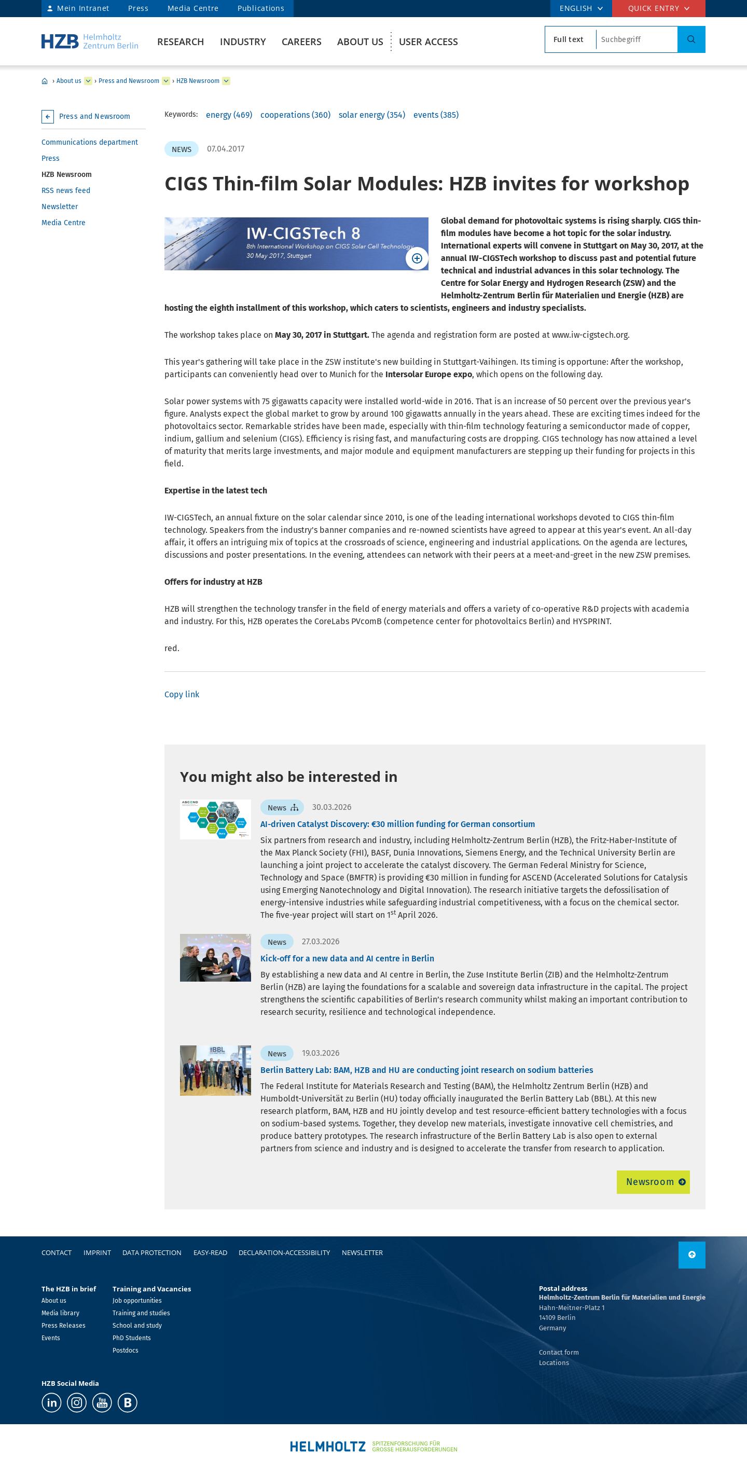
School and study (137, 1325)
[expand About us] (88, 81)
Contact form (559, 1352)
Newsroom (650, 1182)
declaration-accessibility (284, 1252)
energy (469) (229, 115)
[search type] (570, 39)
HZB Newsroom (197, 81)
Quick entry (654, 8)
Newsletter (60, 206)
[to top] (692, 1255)
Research (180, 41)
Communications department (90, 142)
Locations (554, 1363)
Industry (243, 41)
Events (51, 1338)
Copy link (181, 694)
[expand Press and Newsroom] (166, 81)
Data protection (152, 1252)
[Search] (691, 39)
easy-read (210, 1252)
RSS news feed (66, 190)
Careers (302, 41)
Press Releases (64, 1325)
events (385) (436, 115)
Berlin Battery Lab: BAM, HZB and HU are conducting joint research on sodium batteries (426, 1070)
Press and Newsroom (129, 81)
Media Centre (193, 8)
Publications (261, 8)
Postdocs (126, 1350)
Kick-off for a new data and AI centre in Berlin (347, 958)
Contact (57, 1252)
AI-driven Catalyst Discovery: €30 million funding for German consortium (397, 824)
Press (138, 8)
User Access (428, 41)
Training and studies (141, 1313)
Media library (60, 1313)
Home (45, 81)
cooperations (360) (295, 115)
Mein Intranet (83, 8)
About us (360, 41)
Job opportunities (137, 1300)
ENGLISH (576, 8)
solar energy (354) (372, 115)
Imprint (97, 1252)
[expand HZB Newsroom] (226, 81)
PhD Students (132, 1338)
